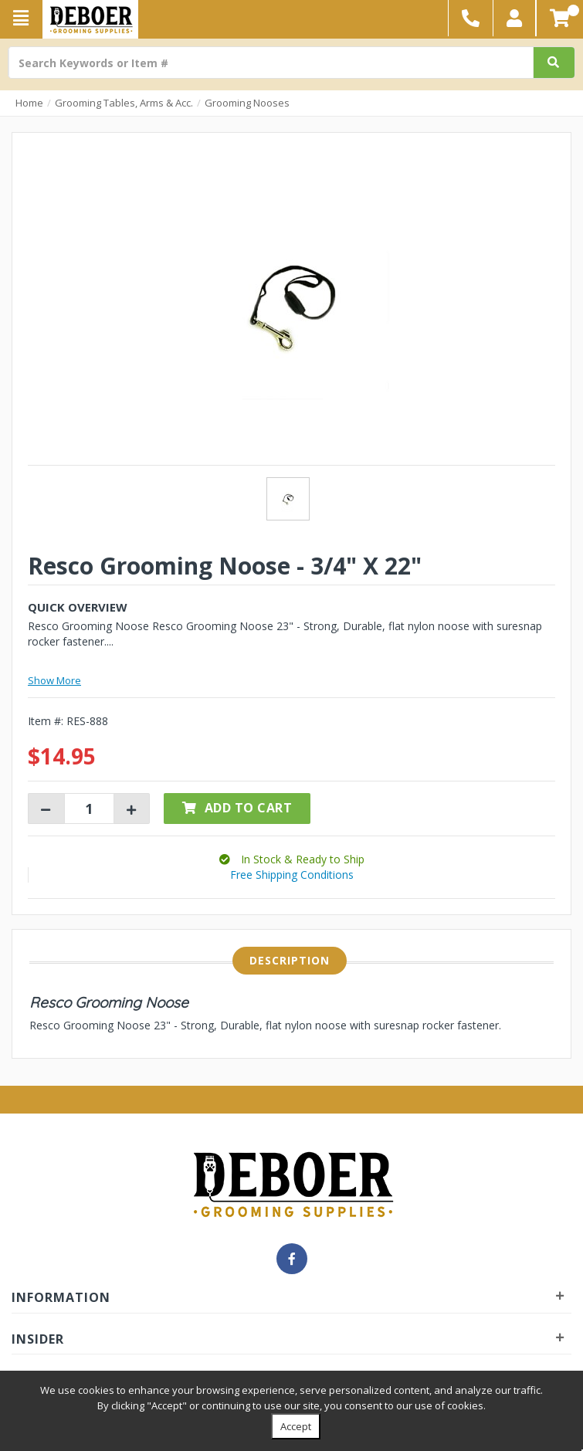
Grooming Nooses (247, 103)
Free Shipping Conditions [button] (292, 874)
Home (29, 103)
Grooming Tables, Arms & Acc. (124, 103)
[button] (514, 18)
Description (289, 960)
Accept (295, 1426)
